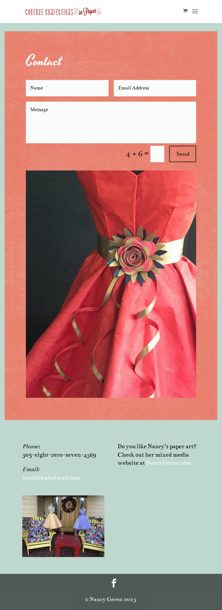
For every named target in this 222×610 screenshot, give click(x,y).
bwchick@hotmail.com (51, 477)
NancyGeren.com (168, 462)
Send (175, 161)
